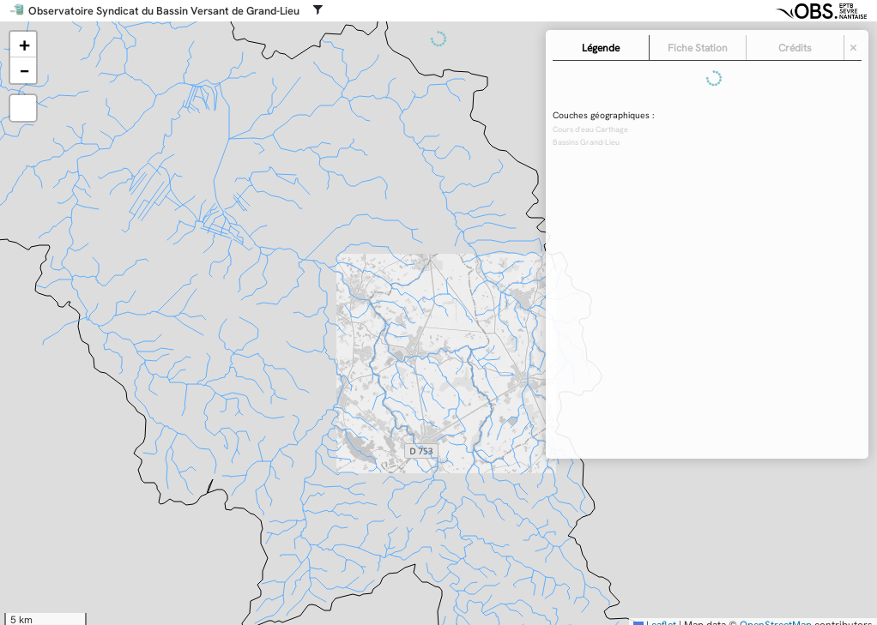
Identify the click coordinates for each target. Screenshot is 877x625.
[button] (23, 44)
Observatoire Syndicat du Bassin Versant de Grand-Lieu (163, 11)
